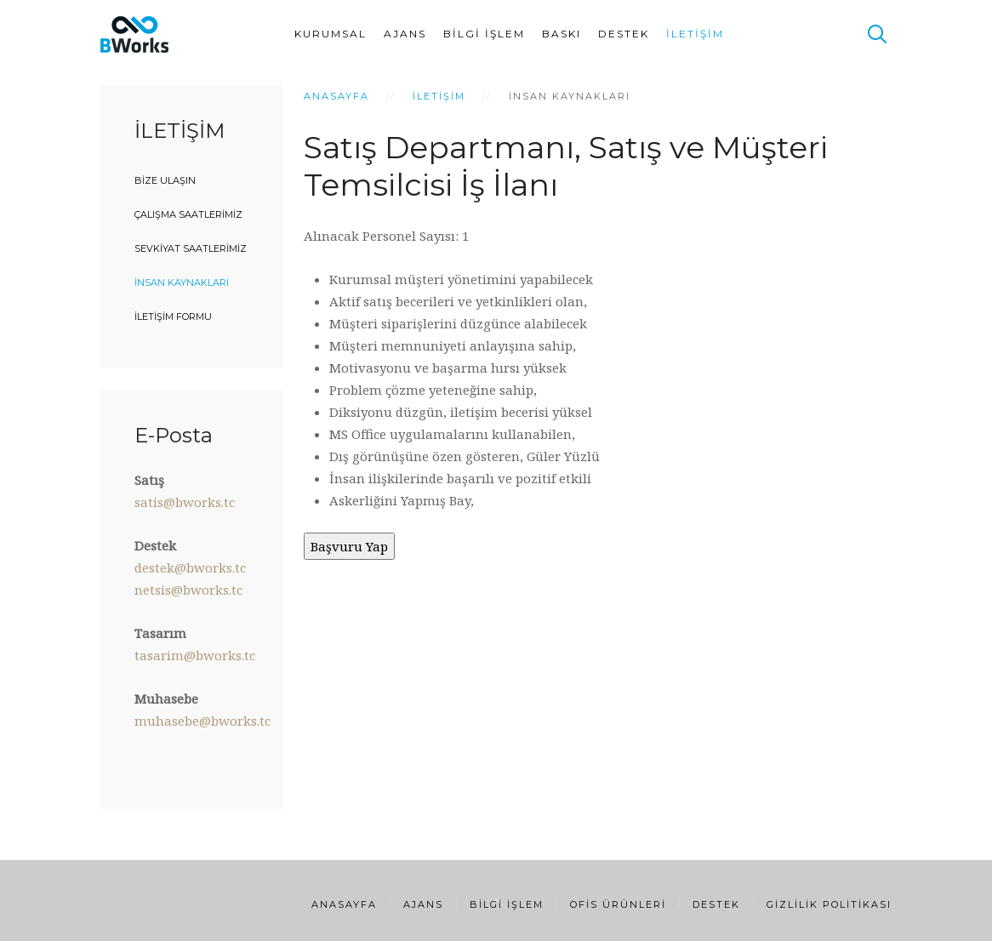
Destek (623, 33)
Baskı (561, 33)
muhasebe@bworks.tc (202, 720)
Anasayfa (336, 96)
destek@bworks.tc (190, 567)
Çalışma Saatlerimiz (188, 214)
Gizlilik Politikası (829, 904)
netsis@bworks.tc (188, 589)
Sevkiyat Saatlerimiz (190, 248)
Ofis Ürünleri (618, 904)
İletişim (695, 33)
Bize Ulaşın (165, 180)
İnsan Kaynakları (181, 282)
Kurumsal (330, 33)
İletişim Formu (173, 316)
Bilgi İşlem (484, 33)
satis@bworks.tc (184, 501)
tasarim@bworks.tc (194, 655)
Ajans (405, 33)
